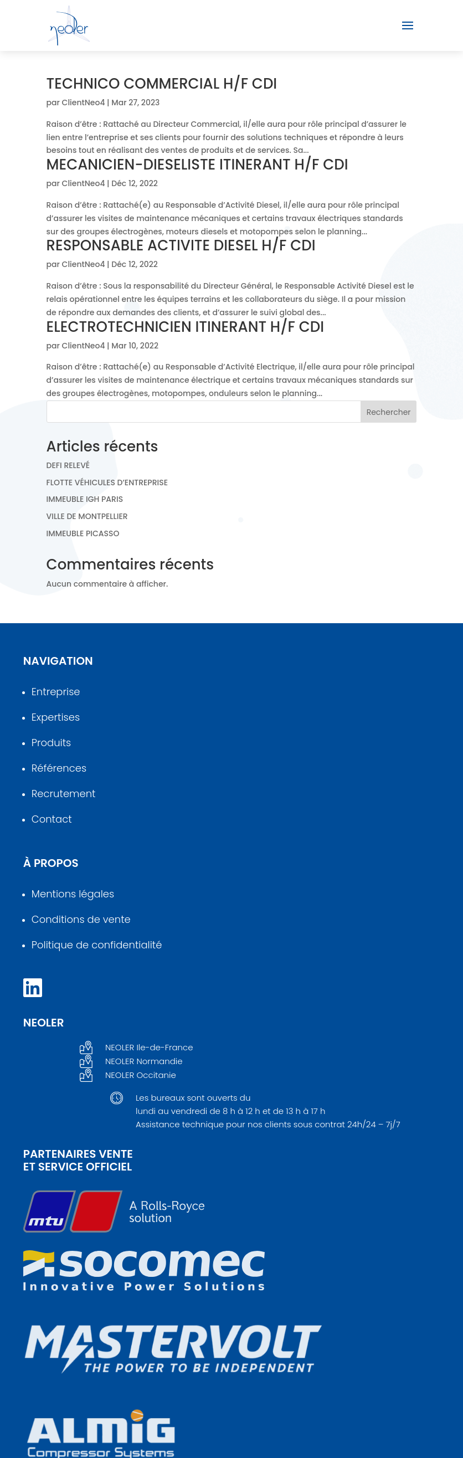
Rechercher (389, 412)
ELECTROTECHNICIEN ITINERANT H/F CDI (186, 327)
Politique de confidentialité (97, 945)
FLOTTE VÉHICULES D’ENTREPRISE (107, 482)
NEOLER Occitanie (140, 1075)
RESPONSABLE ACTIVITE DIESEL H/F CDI (181, 245)
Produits (51, 742)
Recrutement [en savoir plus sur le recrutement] (64, 793)
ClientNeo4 (83, 102)
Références (59, 768)
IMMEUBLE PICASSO (83, 533)
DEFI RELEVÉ (68, 465)
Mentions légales (73, 894)
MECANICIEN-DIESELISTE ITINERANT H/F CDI (197, 164)
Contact (52, 819)
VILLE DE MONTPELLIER (87, 516)
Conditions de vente (81, 919)
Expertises (56, 717)
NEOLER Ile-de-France (149, 1047)
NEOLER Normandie (144, 1061)
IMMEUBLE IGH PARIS (85, 499)
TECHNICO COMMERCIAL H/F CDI (162, 84)
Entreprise (56, 692)
